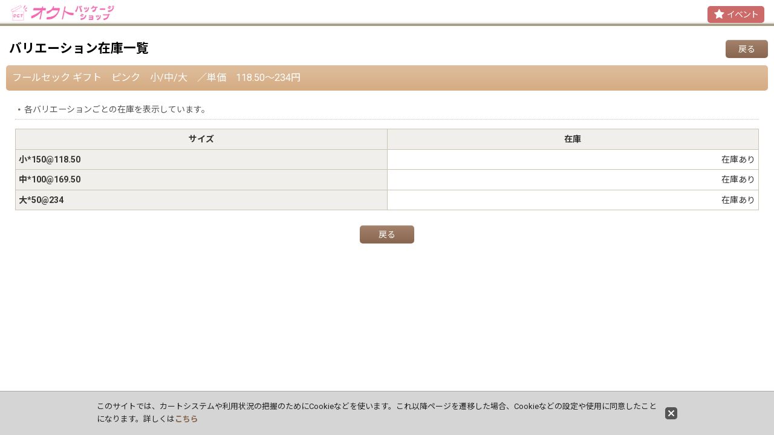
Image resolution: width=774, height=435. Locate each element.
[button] (735, 14)
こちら (186, 419)
